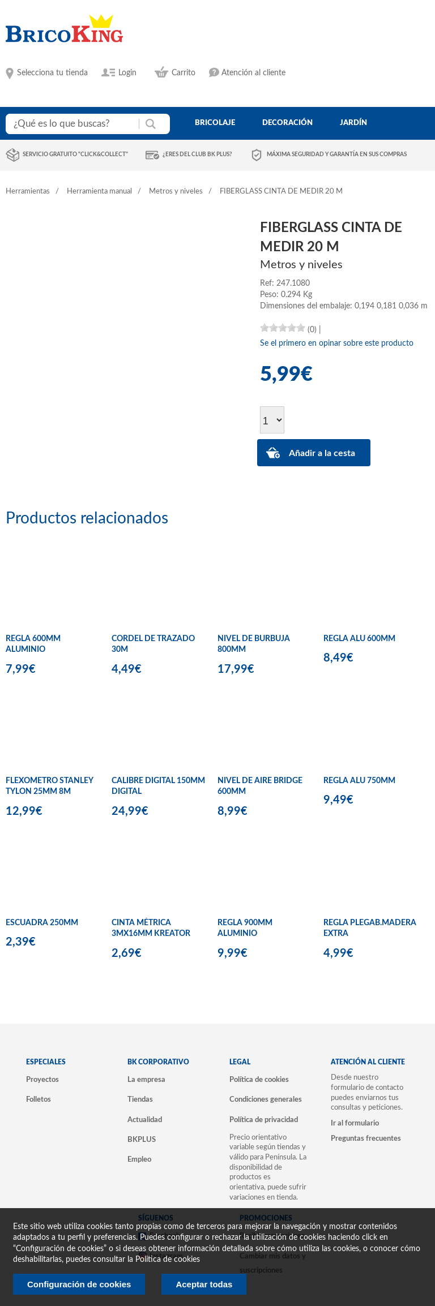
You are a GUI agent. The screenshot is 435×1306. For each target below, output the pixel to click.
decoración (287, 122)
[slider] (282, 327)
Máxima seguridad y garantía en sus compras (337, 154)
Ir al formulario (355, 1123)
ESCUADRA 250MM (42, 923)
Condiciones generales (265, 1099)
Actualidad (144, 1119)
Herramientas (28, 191)
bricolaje (215, 122)
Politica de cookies (167, 1260)
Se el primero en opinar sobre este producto (336, 343)
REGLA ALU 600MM (359, 639)
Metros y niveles (176, 191)
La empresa (146, 1079)
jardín (353, 122)
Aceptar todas (204, 1284)
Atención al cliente (253, 73)
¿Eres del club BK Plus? (197, 154)
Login (127, 73)
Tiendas (140, 1099)
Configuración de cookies (79, 1284)
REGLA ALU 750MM (359, 781)
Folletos (38, 1099)
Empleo (139, 1159)
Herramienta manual (99, 191)
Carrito (183, 73)
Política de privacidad (263, 1119)
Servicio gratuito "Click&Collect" (75, 154)
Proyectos (42, 1079)
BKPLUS (141, 1139)
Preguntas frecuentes (366, 1138)
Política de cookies (259, 1079)
